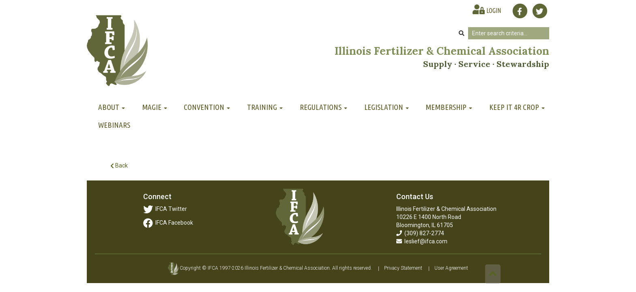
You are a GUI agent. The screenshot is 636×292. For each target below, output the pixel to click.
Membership (448, 107)
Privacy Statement (403, 268)
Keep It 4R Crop (517, 107)
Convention (207, 107)
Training (265, 107)
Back (119, 165)
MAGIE (154, 107)
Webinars (114, 124)
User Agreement (451, 268)
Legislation (386, 107)
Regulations (323, 107)
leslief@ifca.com (421, 241)
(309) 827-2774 (420, 233)
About (111, 107)
